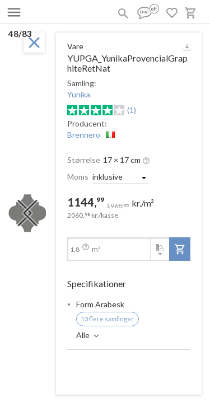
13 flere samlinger (107, 318)
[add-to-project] (179, 249)
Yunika (78, 94)
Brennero (83, 134)
